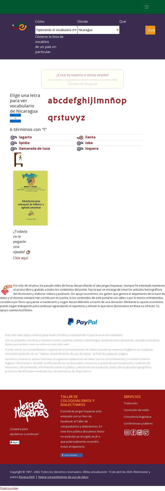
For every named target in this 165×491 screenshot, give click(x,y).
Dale (151, 30)
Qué (122, 21)
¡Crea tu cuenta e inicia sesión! (83, 75)
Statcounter (9, 488)
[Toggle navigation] (146, 7)
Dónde (82, 21)
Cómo (39, 21)
